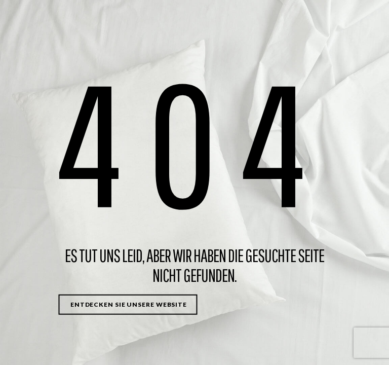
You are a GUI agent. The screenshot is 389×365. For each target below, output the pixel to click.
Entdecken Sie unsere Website (128, 304)
